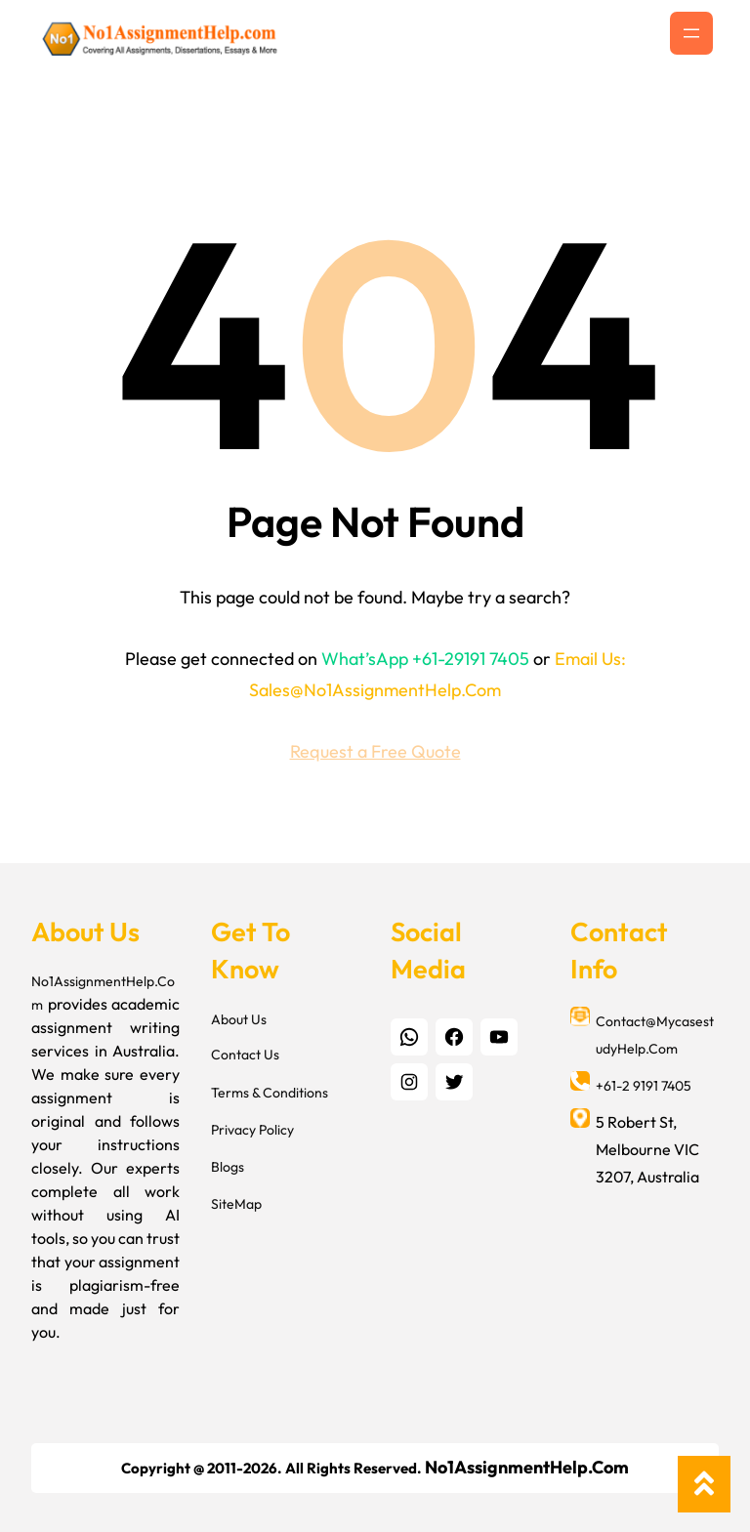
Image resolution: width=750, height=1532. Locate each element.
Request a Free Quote (375, 751)
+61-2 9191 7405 (643, 1086)
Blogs (227, 1167)
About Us (239, 1019)
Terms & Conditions (269, 1092)
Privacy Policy (252, 1130)
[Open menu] (691, 33)
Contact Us (245, 1054)
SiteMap (236, 1204)
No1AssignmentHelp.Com (527, 1467)
